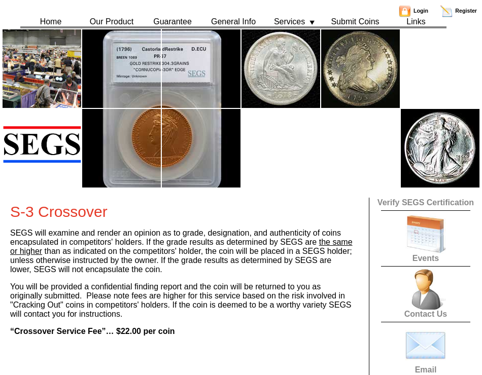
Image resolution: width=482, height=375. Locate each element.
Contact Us (425, 310)
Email (425, 366)
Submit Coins (355, 21)
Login (413, 11)
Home (51, 21)
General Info (233, 21)
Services (294, 21)
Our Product (111, 21)
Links (415, 21)
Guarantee (172, 21)
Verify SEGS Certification (425, 202)
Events (425, 254)
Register (458, 11)
